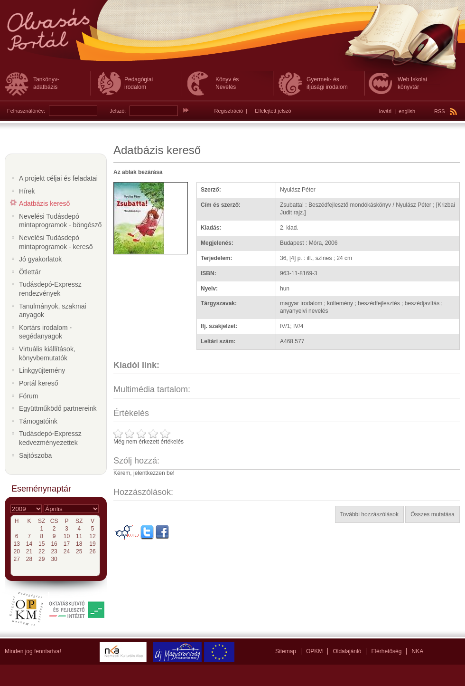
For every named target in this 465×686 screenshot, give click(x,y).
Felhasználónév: (26, 111)
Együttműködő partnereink (57, 408)
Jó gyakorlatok (40, 259)
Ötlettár (30, 272)
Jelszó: (118, 111)
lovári (385, 111)
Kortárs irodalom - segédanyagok (45, 332)
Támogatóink (38, 421)
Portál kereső (38, 383)
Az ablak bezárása (137, 172)
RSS (445, 111)
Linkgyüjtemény (42, 370)
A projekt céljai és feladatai (58, 178)
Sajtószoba (35, 455)
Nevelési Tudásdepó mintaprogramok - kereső (56, 242)
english (407, 111)
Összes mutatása (432, 514)
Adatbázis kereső (44, 203)
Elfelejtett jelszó (273, 111)
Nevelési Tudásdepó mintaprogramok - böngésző (60, 221)
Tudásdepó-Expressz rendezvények (50, 288)
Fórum (28, 396)
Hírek (27, 191)
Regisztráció (228, 111)
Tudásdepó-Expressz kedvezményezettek (50, 438)
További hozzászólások (369, 514)
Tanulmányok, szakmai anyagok (52, 310)
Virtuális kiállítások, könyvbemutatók (47, 353)
